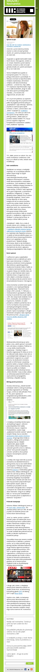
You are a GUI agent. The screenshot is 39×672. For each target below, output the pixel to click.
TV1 (16, 45)
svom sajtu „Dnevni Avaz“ (17, 507)
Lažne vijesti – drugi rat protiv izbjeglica (17, 655)
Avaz (8, 45)
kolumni (15, 470)
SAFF (21, 591)
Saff (13, 45)
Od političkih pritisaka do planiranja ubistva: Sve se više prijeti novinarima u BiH (19, 632)
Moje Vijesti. (19, 593)
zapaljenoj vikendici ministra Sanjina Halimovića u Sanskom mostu (19, 230)
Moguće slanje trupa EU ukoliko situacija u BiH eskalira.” (18, 317)
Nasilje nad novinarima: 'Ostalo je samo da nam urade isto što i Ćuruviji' (19, 624)
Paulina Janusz (11, 42)
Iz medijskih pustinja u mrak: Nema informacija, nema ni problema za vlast (19, 640)
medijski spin (17, 46)
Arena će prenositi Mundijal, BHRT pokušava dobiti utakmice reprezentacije (19, 648)
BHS (37, 8)
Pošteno (19, 45)
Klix (11, 45)
